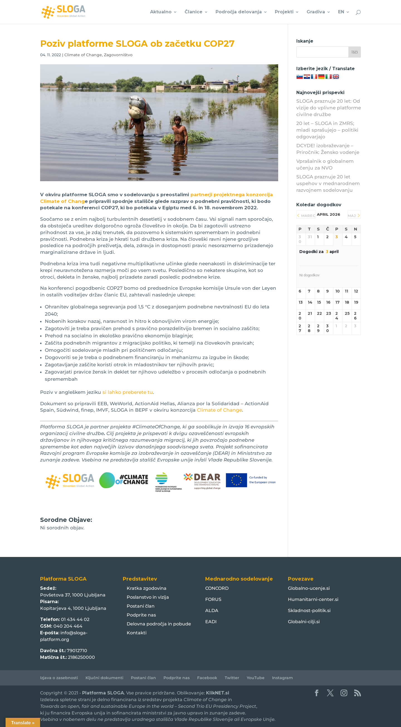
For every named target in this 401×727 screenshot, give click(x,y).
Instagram (282, 677)
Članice (193, 12)
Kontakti (136, 632)
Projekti (284, 12)
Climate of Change (83, 54)
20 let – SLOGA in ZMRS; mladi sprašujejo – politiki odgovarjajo (327, 130)
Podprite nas (141, 615)
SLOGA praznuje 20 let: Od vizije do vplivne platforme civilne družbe (328, 107)
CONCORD (217, 588)
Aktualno (161, 12)
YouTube (256, 677)
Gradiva (316, 12)
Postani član (141, 606)
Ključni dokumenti (104, 677)
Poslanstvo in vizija (148, 597)
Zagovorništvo (118, 54)
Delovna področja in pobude (159, 624)
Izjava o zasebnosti (59, 677)
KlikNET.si (217, 693)
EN (341, 12)
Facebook (207, 677)
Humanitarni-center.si (313, 599)
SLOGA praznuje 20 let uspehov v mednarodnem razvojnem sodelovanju (328, 183)
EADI (211, 621)
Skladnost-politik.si (309, 610)
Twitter (232, 677)
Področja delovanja (239, 12)
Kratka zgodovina (147, 588)
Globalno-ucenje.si (309, 588)
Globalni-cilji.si (304, 621)
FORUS (213, 599)
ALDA (211, 610)
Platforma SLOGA (103, 693)
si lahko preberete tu (127, 392)
